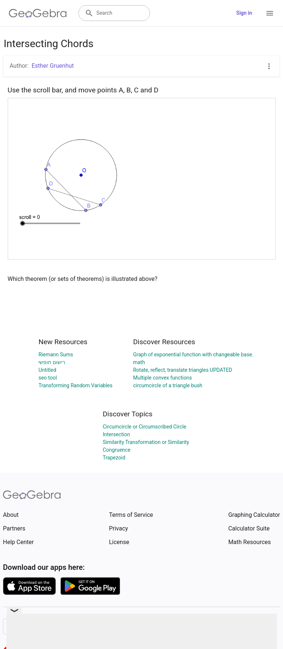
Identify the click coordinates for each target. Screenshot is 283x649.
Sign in (244, 13)
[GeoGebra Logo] (38, 13)
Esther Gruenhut (53, 65)
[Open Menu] (269, 13)
